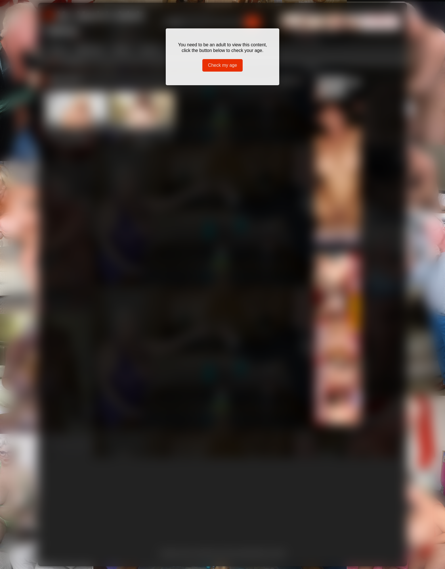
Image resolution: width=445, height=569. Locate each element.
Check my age (222, 65)
